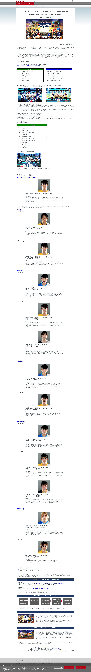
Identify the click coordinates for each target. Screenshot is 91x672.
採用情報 (31, 6)
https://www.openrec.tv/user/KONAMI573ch (38, 590)
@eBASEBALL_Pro (55, 650)
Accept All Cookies (80, 667)
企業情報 (19, 6)
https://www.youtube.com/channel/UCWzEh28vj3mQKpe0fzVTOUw (50, 585)
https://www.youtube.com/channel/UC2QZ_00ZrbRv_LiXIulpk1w (45, 587)
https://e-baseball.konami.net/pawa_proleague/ (48, 649)
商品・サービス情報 (40, 6)
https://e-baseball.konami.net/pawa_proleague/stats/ (30, 65)
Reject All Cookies (69, 667)
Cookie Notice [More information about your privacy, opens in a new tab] (10, 671)
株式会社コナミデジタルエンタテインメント (46, 662)
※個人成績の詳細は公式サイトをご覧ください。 (26, 570)
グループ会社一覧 (19, 662)
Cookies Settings (58, 667)
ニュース (25, 6)
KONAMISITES (73, 1)
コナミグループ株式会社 (31, 662)
